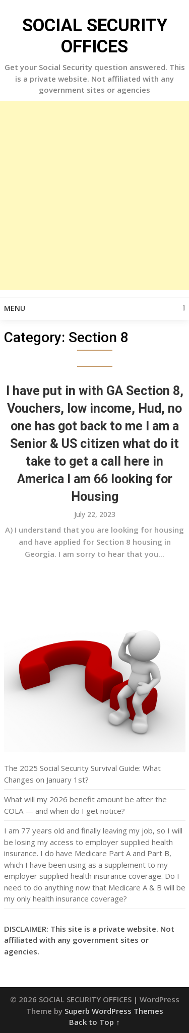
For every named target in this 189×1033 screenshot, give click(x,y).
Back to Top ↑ (94, 1022)
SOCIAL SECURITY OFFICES (94, 36)
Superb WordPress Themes (114, 1011)
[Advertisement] (94, 195)
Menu (14, 308)
